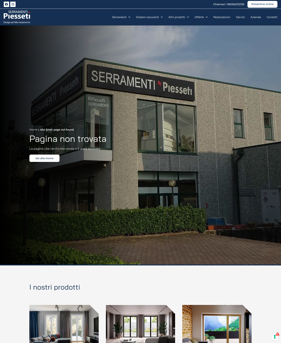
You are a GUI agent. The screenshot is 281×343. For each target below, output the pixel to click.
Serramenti (121, 17)
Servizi (240, 17)
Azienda (256, 17)
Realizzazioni (221, 17)
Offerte (201, 17)
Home (33, 129)
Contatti (272, 17)
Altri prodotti (178, 17)
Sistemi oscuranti (149, 17)
